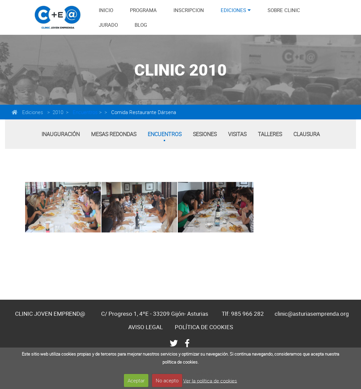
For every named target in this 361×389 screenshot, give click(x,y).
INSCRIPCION (188, 10)
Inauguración (61, 134)
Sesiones (205, 134)
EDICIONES (233, 10)
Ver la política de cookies (210, 380)
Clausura (306, 134)
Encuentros (84, 112)
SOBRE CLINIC (284, 10)
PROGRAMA (143, 10)
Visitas (237, 134)
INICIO (106, 10)
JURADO (108, 24)
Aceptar (136, 380)
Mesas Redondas (113, 134)
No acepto (167, 380)
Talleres (270, 134)
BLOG (141, 24)
